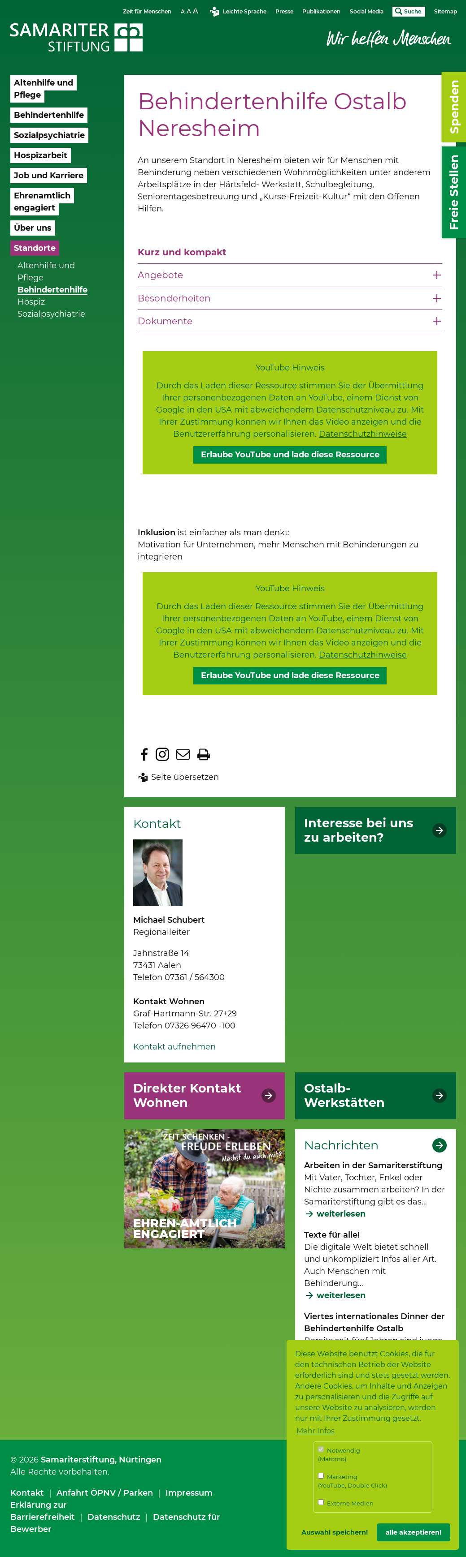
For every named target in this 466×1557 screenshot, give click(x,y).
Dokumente (165, 321)
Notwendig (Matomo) (339, 1454)
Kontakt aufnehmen (174, 1047)
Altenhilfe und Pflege (46, 272)
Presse (284, 11)
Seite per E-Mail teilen (183, 754)
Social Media (366, 11)
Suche (412, 11)
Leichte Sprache (244, 11)
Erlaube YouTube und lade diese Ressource (290, 455)
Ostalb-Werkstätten (344, 1095)
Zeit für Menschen (147, 11)
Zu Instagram (162, 754)
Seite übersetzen (185, 777)
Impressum (189, 1493)
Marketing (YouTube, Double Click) (352, 1481)
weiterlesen (341, 1214)
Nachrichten (341, 1145)
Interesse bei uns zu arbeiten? (358, 830)
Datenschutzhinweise (363, 434)
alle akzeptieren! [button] (413, 1532)
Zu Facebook (144, 754)
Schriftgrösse (190, 11)
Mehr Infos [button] (315, 1431)
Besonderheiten (174, 298)
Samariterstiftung (78, 1460)
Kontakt (27, 1493)
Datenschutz (113, 1517)
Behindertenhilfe (52, 290)
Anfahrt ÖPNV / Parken (105, 1493)
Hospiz (31, 302)
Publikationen (321, 11)
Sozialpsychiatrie (51, 314)
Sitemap (445, 11)
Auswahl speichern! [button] (334, 1532)
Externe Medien (346, 1503)
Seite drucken (203, 754)
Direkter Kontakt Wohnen (187, 1095)
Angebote (160, 275)
